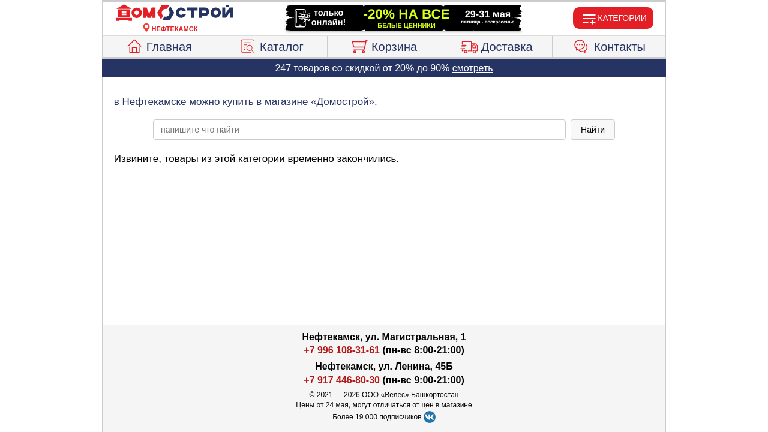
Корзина (383, 45)
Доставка (496, 45)
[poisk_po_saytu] (359, 129)
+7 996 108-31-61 (342, 350)
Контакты (609, 45)
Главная (158, 45)
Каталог (271, 45)
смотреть (472, 68)
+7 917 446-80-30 (342, 380)
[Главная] (175, 13)
